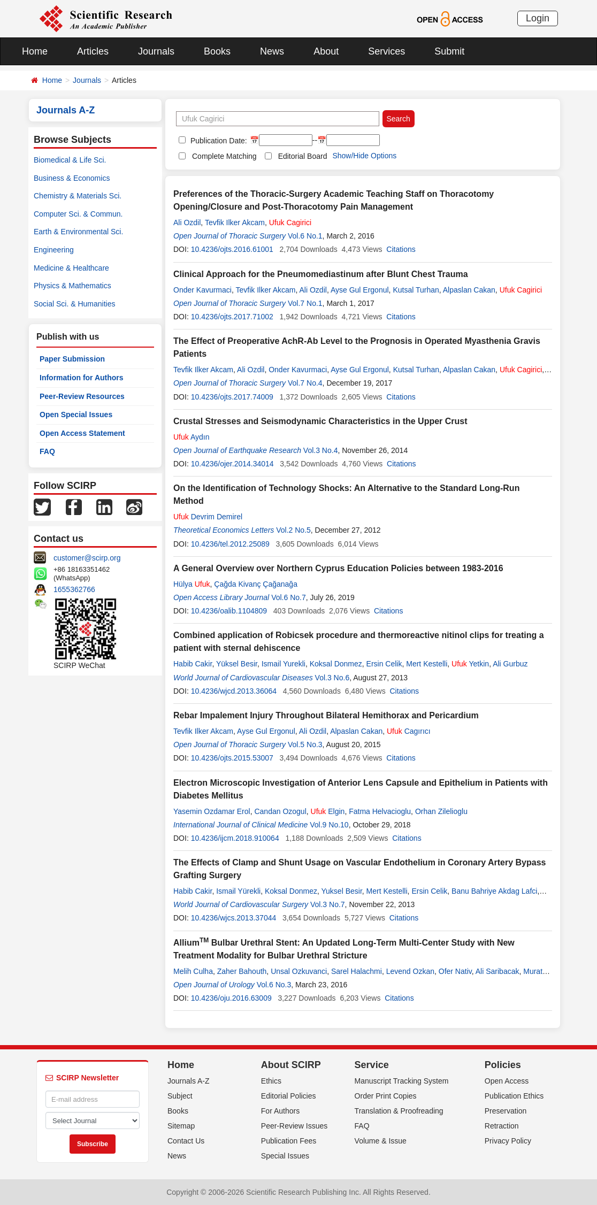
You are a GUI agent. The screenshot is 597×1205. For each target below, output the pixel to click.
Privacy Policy (508, 1141)
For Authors (280, 1111)
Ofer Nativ (455, 971)
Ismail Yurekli (283, 663)
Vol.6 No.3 (274, 984)
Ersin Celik (384, 663)
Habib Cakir (192, 663)
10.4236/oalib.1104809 (229, 611)
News (272, 51)
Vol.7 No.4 (305, 383)
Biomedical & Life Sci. (70, 160)
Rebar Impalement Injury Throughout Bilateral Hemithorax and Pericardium (326, 715)
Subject (180, 1096)
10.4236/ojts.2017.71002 (232, 316)
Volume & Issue (381, 1141)
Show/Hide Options (364, 155)
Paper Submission (72, 359)
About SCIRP (291, 1065)
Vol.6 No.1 (305, 236)
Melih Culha (193, 971)
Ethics (271, 1081)
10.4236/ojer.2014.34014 (232, 463)
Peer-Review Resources (82, 396)
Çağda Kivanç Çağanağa (255, 584)
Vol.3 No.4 (320, 450)
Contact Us (185, 1141)
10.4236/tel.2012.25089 (230, 544)
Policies (503, 1065)
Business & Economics (72, 178)
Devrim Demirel (207, 516)
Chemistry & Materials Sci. (77, 195)
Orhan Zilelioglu (441, 811)
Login (537, 18)
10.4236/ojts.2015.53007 (232, 758)
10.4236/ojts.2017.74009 (232, 397)
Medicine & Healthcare (71, 268)
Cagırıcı (409, 731)
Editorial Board (302, 156)
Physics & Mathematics (72, 285)
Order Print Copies (386, 1096)
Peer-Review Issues (294, 1126)
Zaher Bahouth (242, 971)
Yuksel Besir (342, 891)
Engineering (54, 249)
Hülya (191, 584)
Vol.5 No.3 (305, 744)
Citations (400, 249)
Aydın (191, 437)
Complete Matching (224, 156)
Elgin (328, 811)
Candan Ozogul (280, 811)
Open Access (507, 1081)
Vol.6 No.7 (288, 597)
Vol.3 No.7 (327, 904)
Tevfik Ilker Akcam (235, 222)
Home (35, 51)
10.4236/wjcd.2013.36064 (234, 691)
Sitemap (181, 1126)
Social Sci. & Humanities (75, 304)
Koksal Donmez (336, 663)
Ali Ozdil (187, 222)
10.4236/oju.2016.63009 (231, 998)
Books (217, 51)
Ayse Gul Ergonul (360, 290)
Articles (93, 51)
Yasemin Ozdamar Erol (211, 811)
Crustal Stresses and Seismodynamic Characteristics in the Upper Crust (320, 421)
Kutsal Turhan (416, 290)
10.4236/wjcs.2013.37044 (234, 918)
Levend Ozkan (410, 971)
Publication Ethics (514, 1096)
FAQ (47, 451)
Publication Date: (217, 140)
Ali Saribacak (497, 971)
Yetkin (470, 663)
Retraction (502, 1126)
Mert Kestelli (426, 663)
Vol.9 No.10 (329, 824)
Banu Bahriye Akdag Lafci (494, 891)
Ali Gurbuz (510, 663)
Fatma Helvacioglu (380, 811)
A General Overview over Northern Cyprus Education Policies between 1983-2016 (338, 568)
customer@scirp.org (86, 558)
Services (386, 51)
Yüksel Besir (236, 663)
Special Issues (285, 1156)
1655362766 (74, 589)
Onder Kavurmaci (202, 290)
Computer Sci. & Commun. (78, 214)
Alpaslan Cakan (469, 290)
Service (372, 1065)
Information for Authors (82, 377)
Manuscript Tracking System (402, 1081)
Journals (156, 51)
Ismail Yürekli (238, 891)
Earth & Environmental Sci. (78, 231)
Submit (449, 51)
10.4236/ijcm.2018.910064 (235, 838)
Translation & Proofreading (399, 1111)
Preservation (506, 1111)
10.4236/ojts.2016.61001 (232, 249)
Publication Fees (289, 1141)
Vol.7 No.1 (305, 303)
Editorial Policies (288, 1096)
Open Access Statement (82, 433)
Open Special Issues (76, 414)
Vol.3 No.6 (332, 677)
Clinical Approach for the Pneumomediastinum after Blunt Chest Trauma (320, 274)
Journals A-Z (188, 1081)
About (326, 51)
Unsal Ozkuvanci (299, 971)
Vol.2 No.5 (293, 530)
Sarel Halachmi (356, 971)
